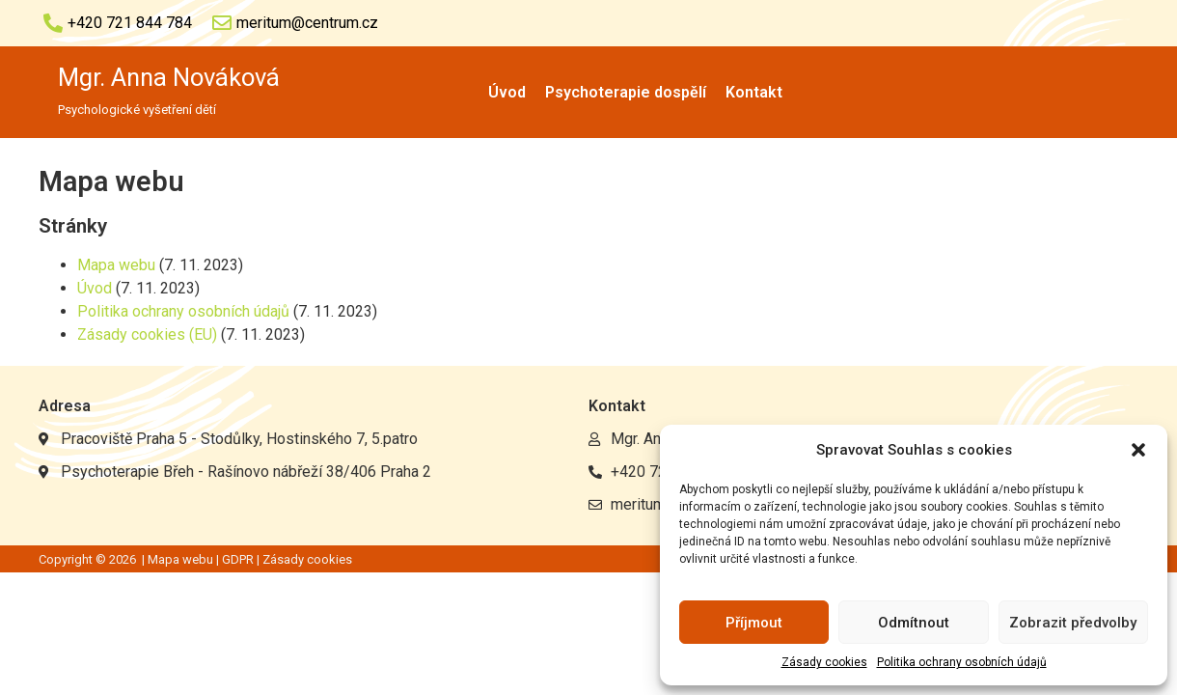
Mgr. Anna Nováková (169, 77)
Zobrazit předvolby (1072, 622)
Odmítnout (913, 622)
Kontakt (753, 92)
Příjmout (753, 622)
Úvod (507, 92)
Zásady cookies (824, 662)
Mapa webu (116, 265)
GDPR (238, 559)
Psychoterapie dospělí (625, 92)
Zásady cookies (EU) (147, 334)
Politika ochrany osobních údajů (962, 662)
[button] (1138, 449)
